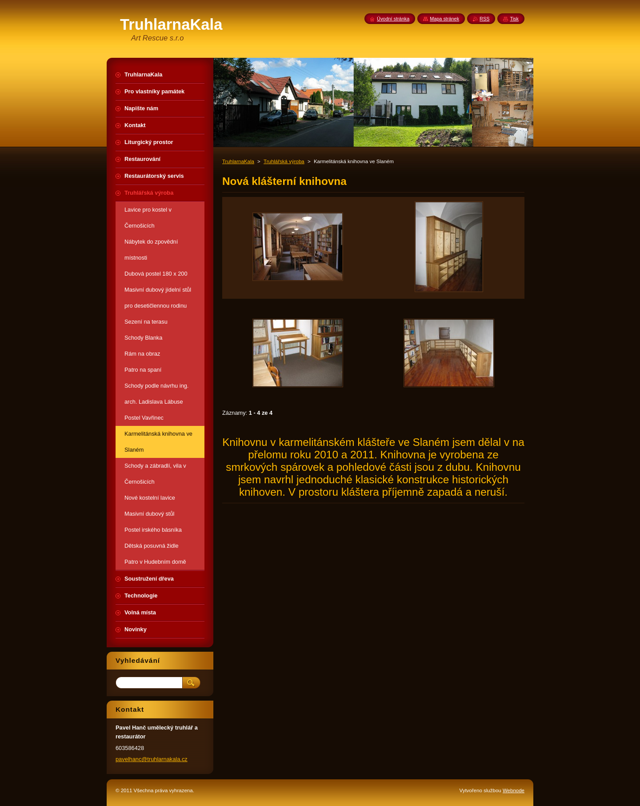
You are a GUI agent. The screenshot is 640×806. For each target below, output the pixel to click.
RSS (484, 18)
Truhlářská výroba (284, 161)
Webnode (513, 790)
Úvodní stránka (393, 18)
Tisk (514, 18)
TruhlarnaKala (238, 161)
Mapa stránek (444, 18)
